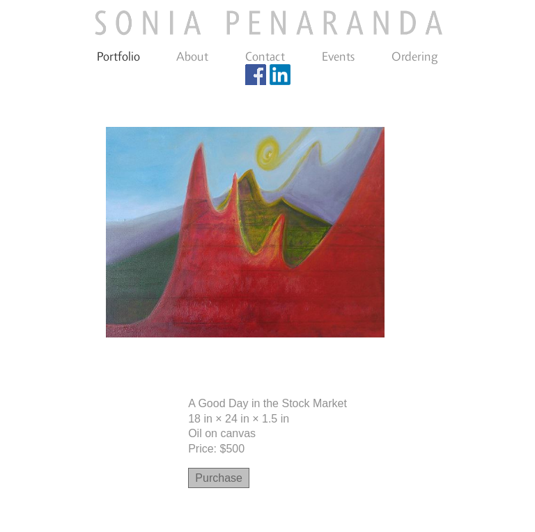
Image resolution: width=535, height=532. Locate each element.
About (192, 56)
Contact (265, 56)
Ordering (414, 56)
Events (338, 56)
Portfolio (118, 56)
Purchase (218, 478)
